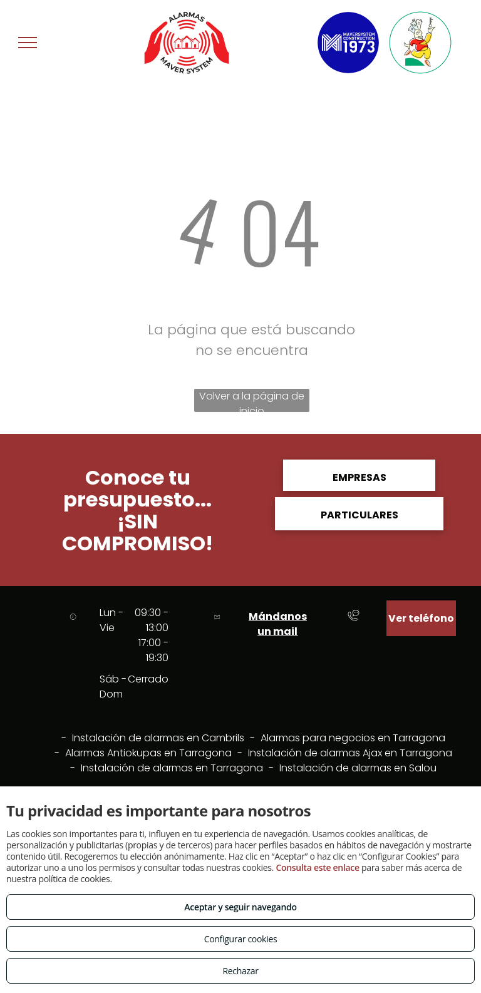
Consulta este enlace (317, 867)
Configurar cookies (240, 939)
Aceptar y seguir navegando (240, 907)
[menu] (27, 42)
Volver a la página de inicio (251, 400)
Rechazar (240, 971)
